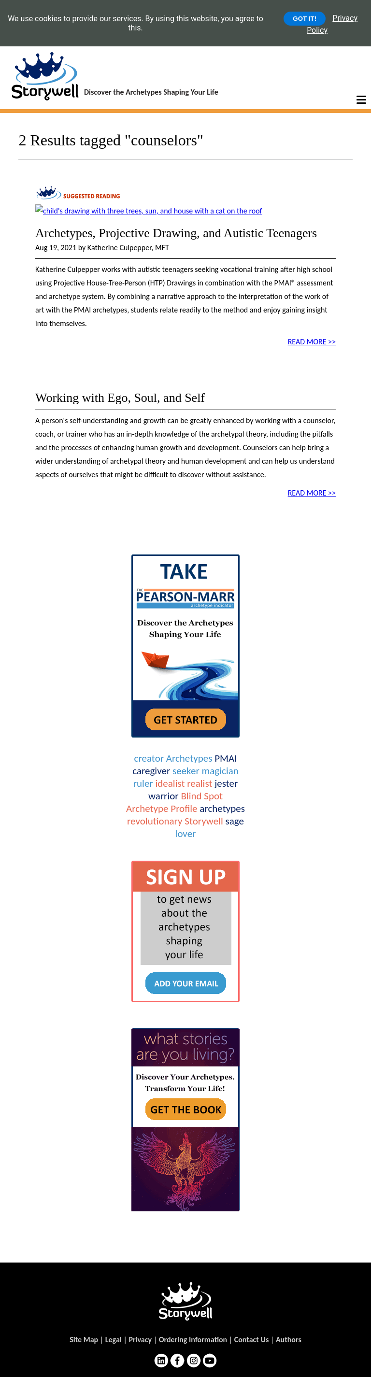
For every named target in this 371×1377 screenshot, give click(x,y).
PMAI (225, 758)
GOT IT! (304, 18)
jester (226, 783)
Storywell (204, 821)
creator (149, 758)
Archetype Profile (161, 808)
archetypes (222, 808)
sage (234, 821)
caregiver (151, 771)
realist (199, 783)
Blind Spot (202, 796)
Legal (113, 1339)
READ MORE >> (312, 341)
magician (219, 771)
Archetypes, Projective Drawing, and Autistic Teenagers (176, 233)
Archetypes (189, 758)
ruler (143, 783)
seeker (186, 771)
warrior (163, 796)
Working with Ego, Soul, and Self (120, 398)
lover (185, 833)
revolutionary (154, 821)
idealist (170, 783)
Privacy (140, 1339)
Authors (288, 1339)
